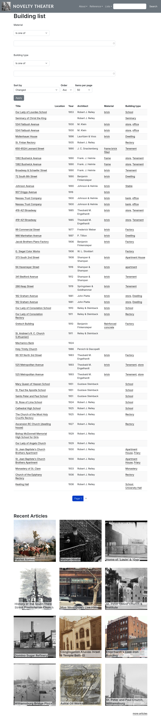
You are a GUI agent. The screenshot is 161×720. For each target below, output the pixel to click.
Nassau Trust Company (28, 198)
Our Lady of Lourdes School (31, 112)
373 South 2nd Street (27, 257)
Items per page (83, 85)
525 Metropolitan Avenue (29, 364)
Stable (128, 186)
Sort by (18, 85)
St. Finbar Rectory (25, 142)
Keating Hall (22, 484)
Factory (129, 229)
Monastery (131, 468)
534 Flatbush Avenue (27, 124)
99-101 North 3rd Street (28, 355)
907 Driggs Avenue (26, 192)
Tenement (130, 148)
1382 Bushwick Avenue (28, 158)
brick (107, 112)
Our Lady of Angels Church (30, 443)
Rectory (129, 142)
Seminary (130, 118)
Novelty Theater (33, 6)
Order (64, 85)
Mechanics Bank (24, 342)
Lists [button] (107, 6)
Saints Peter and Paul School (31, 396)
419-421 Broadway (25, 210)
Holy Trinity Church (26, 349)
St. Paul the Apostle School (30, 390)
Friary (137, 452)
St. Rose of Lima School (28, 402)
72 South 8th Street (26, 176)
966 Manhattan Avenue (28, 235)
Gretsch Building (24, 323)
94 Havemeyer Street (27, 267)
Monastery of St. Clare (28, 468)
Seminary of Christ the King (30, 118)
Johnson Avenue (24, 186)
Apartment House (135, 257)
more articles (140, 713)
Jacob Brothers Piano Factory (32, 241)
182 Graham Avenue (26, 295)
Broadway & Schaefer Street (31, 170)
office (135, 124)
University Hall (133, 487)
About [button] (82, 6)
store (128, 124)
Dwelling (130, 136)
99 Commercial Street (27, 229)
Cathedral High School (28, 408)
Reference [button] (95, 6)
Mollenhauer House (26, 136)
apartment (131, 267)
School (129, 112)
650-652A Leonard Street (29, 148)
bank (128, 198)
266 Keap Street (24, 286)
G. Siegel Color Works (27, 251)
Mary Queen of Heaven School (32, 384)
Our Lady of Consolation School (33, 308)
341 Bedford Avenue (26, 276)
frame (107, 158)
